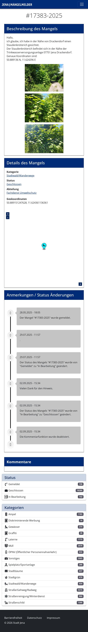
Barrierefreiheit (13, 618)
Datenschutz (34, 618)
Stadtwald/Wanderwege (20, 175)
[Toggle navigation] (82, 4)
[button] (44, 77)
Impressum (53, 618)
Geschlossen (14, 184)
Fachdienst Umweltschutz (22, 192)
